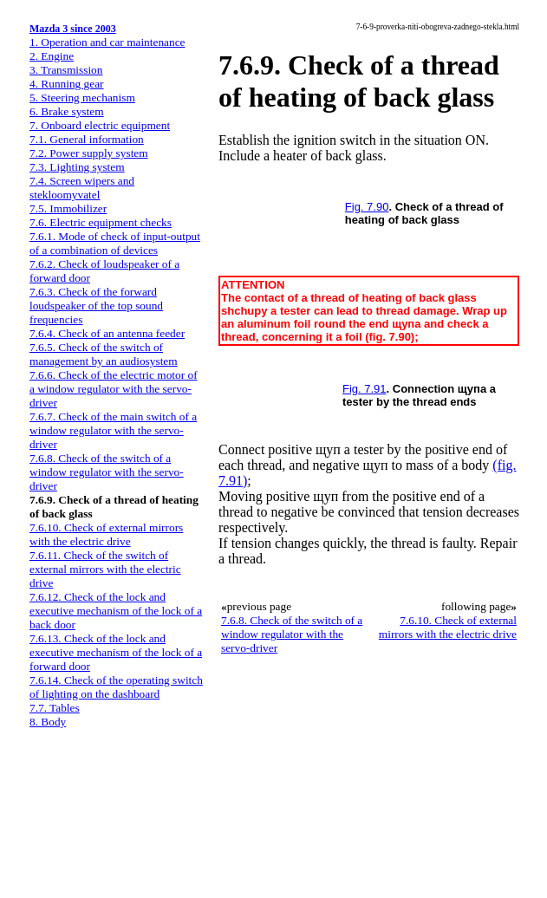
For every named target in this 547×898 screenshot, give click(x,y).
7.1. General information (86, 139)
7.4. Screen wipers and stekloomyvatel (81, 187)
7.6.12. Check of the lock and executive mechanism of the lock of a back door (115, 610)
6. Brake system (66, 111)
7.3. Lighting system (77, 166)
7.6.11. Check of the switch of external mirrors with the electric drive (105, 569)
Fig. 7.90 (367, 206)
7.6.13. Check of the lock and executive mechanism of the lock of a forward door (115, 652)
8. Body (47, 721)
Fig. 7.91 (364, 388)
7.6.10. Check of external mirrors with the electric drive (106, 534)
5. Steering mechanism (82, 97)
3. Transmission (65, 69)
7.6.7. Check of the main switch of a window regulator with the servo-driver (113, 430)
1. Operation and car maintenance (107, 42)
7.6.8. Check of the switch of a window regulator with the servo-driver (106, 472)
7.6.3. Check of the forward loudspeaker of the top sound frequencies (96, 305)
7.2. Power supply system (88, 152)
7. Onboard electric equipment (99, 125)
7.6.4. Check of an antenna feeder (107, 333)
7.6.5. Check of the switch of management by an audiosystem (103, 354)
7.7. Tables (54, 707)
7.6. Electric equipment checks (100, 222)
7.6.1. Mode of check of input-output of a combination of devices (114, 243)
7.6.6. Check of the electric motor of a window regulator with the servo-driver (113, 388)
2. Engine (51, 55)
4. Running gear (66, 83)
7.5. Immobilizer (68, 208)
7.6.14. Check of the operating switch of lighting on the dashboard (116, 687)
